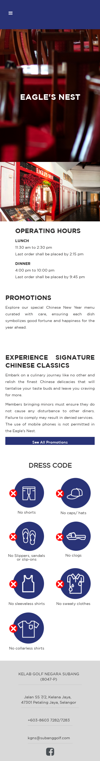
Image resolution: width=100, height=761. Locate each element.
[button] (11, 13)
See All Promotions (50, 442)
